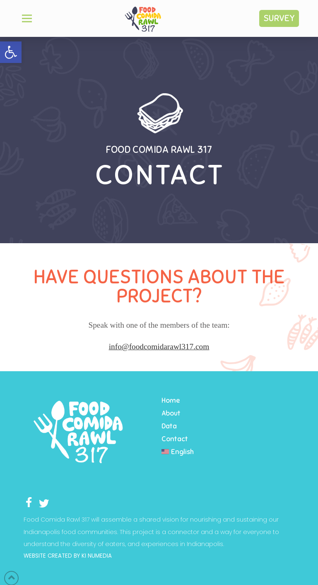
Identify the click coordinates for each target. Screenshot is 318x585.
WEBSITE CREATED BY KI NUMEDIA (68, 556)
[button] (11, 52)
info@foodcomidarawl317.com (159, 346)
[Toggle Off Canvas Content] (27, 18)
